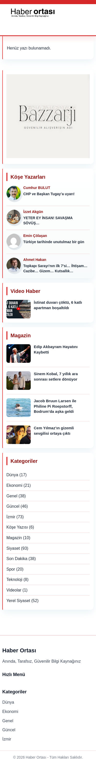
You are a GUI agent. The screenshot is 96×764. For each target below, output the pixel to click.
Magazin (14, 538)
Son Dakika (16, 558)
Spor (10, 569)
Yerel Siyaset (18, 600)
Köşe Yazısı (17, 527)
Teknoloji (14, 579)
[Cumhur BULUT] (14, 194)
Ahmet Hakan (34, 260)
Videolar (13, 590)
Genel (11, 496)
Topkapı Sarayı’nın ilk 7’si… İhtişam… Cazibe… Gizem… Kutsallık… (55, 268)
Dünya (12, 475)
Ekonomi (14, 485)
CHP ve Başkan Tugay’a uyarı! (48, 194)
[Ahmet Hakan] (14, 266)
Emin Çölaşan (35, 236)
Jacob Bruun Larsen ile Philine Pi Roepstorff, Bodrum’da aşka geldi (55, 406)
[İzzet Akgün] (14, 218)
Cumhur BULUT (36, 188)
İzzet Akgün (33, 212)
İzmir (10, 517)
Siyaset (13, 548)
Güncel (12, 506)
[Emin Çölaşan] (14, 242)
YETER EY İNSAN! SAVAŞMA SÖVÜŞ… (47, 220)
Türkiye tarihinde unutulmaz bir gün (53, 242)
